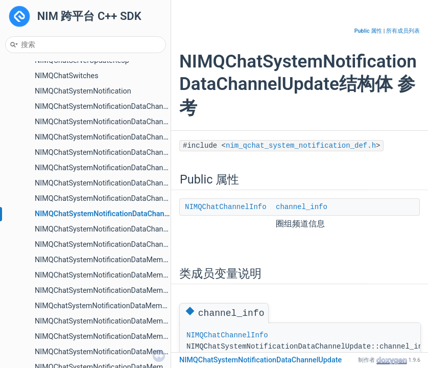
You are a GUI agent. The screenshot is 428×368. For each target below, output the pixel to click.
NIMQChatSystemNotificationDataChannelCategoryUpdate (130, 137)
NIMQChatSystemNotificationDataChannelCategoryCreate (129, 106)
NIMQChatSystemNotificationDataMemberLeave (114, 352)
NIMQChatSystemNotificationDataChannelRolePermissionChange (142, 198)
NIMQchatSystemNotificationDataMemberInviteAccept (124, 306)
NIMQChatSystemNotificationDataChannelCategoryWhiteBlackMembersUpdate (164, 152)
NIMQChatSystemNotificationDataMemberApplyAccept (125, 260)
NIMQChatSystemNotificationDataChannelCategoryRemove (132, 122)
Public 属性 (368, 31)
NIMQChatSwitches (67, 76)
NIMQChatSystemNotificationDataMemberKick (111, 336)
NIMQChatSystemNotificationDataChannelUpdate (116, 214)
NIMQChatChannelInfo (226, 207)
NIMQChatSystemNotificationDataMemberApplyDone (122, 275)
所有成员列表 (403, 31)
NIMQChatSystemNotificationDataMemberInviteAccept (124, 290)
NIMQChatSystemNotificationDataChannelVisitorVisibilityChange (140, 244)
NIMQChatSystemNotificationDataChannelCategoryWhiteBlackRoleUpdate (156, 168)
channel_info (301, 207)
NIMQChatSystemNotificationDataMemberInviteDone (121, 321)
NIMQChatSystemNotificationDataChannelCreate (114, 183)
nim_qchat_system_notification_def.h (301, 146)
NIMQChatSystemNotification (83, 91)
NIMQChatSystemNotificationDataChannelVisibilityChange (130, 229)
